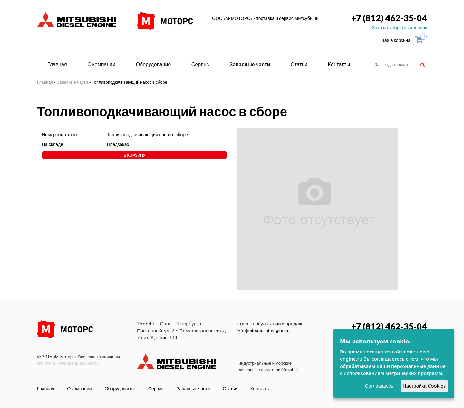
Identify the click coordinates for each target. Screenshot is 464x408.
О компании (101, 64)
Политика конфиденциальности (68, 363)
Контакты (339, 64)
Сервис (200, 64)
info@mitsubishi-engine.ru (263, 330)
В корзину (134, 155)
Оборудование (153, 64)
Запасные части (249, 64)
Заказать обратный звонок (399, 27)
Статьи (299, 64)
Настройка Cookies (424, 386)
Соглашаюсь (379, 386)
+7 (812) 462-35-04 (389, 18)
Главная (57, 64)
